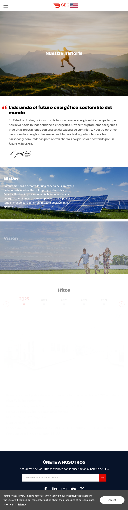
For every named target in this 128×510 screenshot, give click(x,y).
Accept (112, 500)
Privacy (22, 504)
